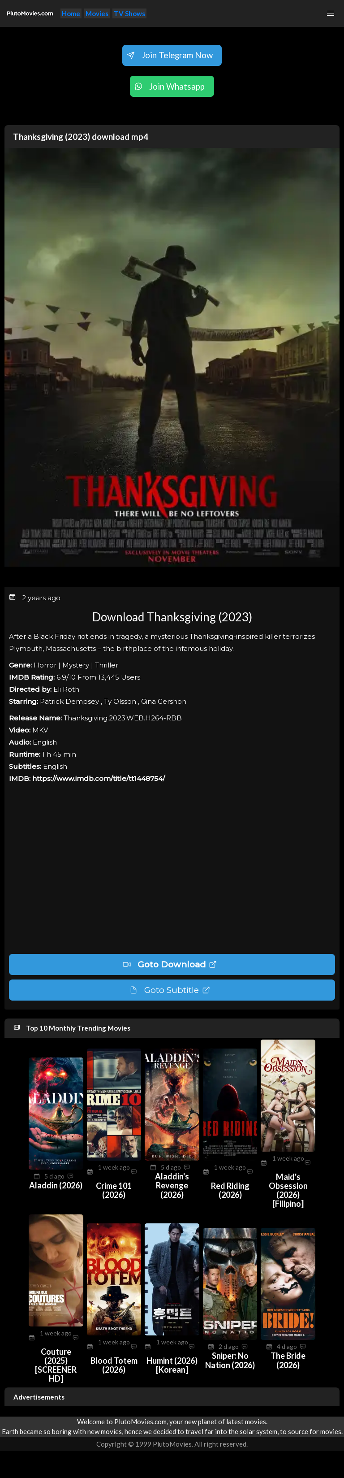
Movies (97, 13)
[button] (330, 13)
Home (71, 13)
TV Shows (129, 13)
